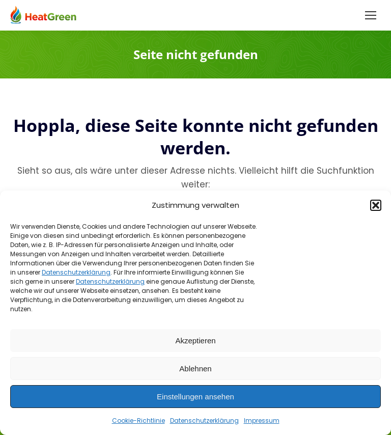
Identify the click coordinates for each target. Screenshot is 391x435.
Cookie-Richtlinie (138, 420)
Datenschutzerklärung (76, 272)
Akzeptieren (195, 340)
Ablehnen (195, 368)
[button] (376, 205)
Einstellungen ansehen (195, 396)
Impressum (262, 420)
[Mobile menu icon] (370, 15)
